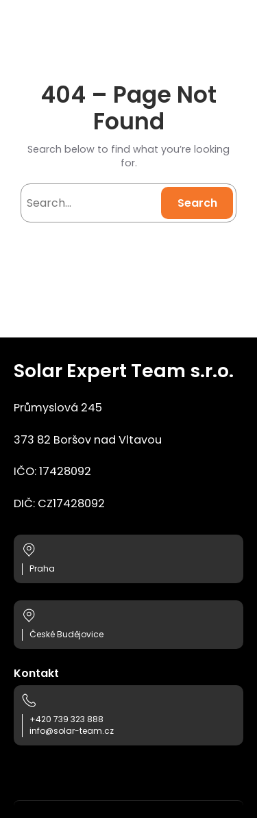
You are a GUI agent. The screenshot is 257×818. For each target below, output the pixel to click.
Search (197, 203)
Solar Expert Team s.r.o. (124, 370)
